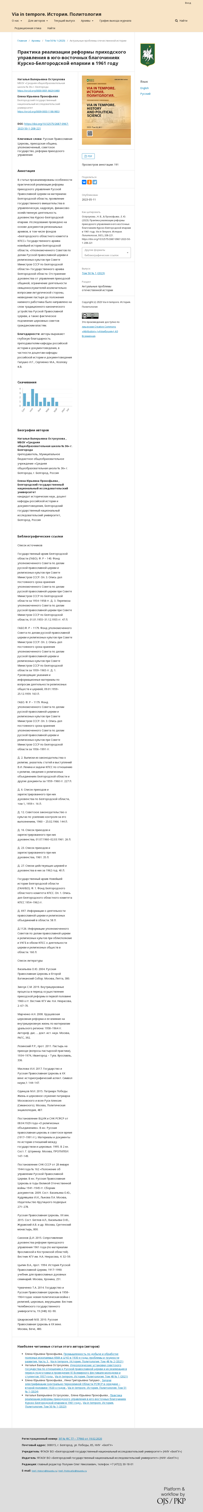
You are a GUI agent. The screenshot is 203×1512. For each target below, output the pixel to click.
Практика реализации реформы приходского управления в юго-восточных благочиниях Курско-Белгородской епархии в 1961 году (75, 1399)
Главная (22, 40)
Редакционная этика (27, 28)
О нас (16, 20)
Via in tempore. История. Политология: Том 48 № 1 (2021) (91, 1376)
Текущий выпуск (64, 20)
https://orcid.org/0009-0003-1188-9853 (39, 111)
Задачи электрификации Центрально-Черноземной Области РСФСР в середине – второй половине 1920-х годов (72, 1383)
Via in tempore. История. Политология (56, 14)
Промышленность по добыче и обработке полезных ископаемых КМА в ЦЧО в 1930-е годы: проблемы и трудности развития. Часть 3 (72, 1357)
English (144, 88)
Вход (188, 3)
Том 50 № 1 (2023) (55, 40)
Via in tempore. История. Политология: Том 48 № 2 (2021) (86, 1361)
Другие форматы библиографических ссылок (102, 252)
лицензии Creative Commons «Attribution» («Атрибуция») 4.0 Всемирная (100, 331)
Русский (145, 93)
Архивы (86, 20)
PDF (89, 156)
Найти (51, 28)
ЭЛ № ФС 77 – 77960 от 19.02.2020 (80, 1438)
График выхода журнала (115, 20)
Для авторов (37, 20)
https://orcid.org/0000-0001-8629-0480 (39, 90)
